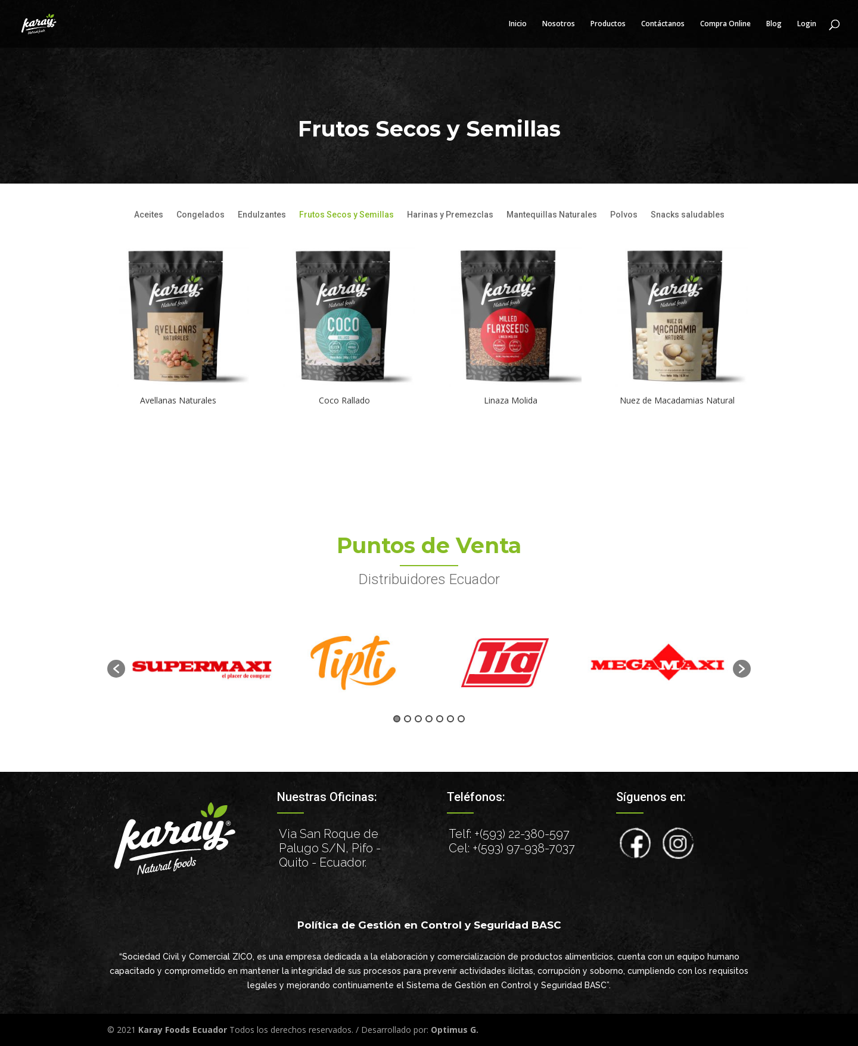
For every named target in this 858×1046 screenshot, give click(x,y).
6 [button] (450, 718)
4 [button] (429, 718)
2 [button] (407, 718)
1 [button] (396, 718)
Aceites (148, 214)
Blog (774, 24)
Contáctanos (663, 24)
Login (806, 24)
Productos (608, 24)
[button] (116, 669)
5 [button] (439, 718)
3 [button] (418, 718)
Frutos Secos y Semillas (346, 214)
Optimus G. (454, 1029)
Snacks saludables (688, 214)
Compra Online (725, 24)
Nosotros (558, 24)
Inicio (518, 24)
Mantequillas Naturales (551, 214)
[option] (201, 662)
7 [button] (461, 718)
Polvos (624, 214)
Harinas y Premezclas (450, 214)
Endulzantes (262, 214)
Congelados (200, 214)
